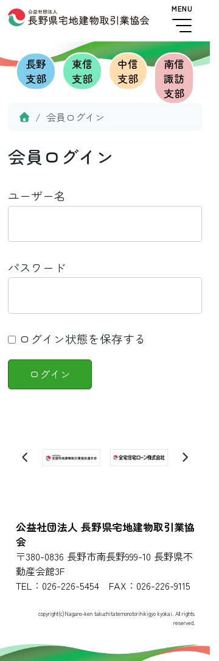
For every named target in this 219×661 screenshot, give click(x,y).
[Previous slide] (25, 457)
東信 (82, 71)
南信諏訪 (174, 78)
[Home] (24, 117)
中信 (128, 71)
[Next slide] (185, 457)
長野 (35, 71)
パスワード (37, 267)
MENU (182, 19)
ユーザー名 (37, 195)
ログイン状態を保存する (77, 338)
